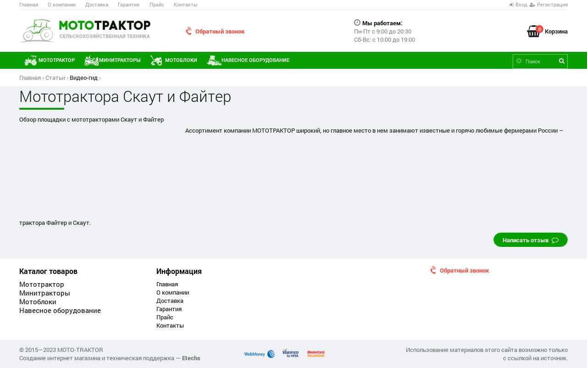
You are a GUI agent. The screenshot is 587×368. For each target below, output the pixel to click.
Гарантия (128, 4)
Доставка (96, 4)
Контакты (186, 4)
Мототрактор (57, 60)
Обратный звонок (219, 31)
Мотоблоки (181, 60)
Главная (28, 4)
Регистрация (552, 4)
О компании (62, 4)
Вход (521, 4)
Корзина (556, 30)
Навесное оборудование (255, 60)
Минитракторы (120, 60)
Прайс (157, 4)
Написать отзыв (531, 239)
